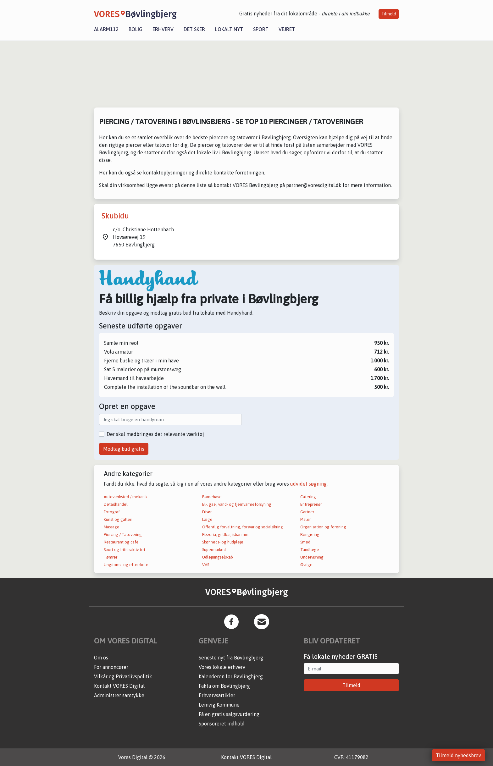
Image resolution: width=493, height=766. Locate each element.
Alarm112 (106, 29)
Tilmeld (388, 13)
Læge (207, 519)
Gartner (307, 512)
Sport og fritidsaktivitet (124, 549)
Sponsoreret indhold (222, 723)
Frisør (207, 512)
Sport (261, 29)
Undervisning (312, 557)
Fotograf (112, 512)
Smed (305, 542)
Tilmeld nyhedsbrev (458, 755)
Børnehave (212, 496)
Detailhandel (116, 504)
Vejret (287, 29)
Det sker (194, 29)
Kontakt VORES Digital (119, 686)
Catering (308, 496)
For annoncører (111, 667)
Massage (111, 527)
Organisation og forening (323, 527)
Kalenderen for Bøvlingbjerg (231, 676)
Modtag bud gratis (123, 449)
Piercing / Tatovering (123, 534)
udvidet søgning (308, 484)
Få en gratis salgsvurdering (229, 714)
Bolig (135, 29)
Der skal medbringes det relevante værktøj (155, 434)
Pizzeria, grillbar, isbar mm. (225, 534)
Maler (305, 519)
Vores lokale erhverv (222, 667)
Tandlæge (309, 549)
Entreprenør (311, 504)
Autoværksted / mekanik (125, 496)
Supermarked (214, 549)
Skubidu (115, 216)
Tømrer (110, 557)
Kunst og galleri (118, 519)
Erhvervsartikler (217, 695)
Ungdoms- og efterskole (126, 564)
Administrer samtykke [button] (119, 695)
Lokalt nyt (229, 29)
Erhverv (163, 29)
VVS (205, 564)
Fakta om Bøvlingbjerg (224, 686)
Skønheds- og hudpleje (222, 542)
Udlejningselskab (217, 557)
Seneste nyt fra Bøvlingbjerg (231, 657)
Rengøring (309, 534)
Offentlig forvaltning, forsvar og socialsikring (242, 527)
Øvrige (306, 564)
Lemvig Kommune (219, 705)
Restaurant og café (121, 542)
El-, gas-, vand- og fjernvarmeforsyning (236, 504)
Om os (101, 657)
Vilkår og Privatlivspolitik (123, 676)
